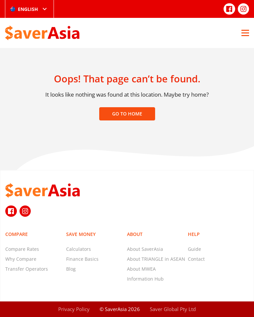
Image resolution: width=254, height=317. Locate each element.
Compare (16, 234)
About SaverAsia (145, 249)
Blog (71, 269)
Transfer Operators (26, 269)
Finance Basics (82, 259)
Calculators (78, 249)
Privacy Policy (74, 309)
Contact (196, 259)
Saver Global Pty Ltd (173, 309)
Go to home (127, 114)
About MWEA (141, 269)
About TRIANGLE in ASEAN (156, 259)
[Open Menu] (245, 32)
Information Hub (145, 279)
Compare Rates (22, 249)
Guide (194, 249)
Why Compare (20, 259)
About (135, 234)
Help (194, 234)
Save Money (81, 234)
